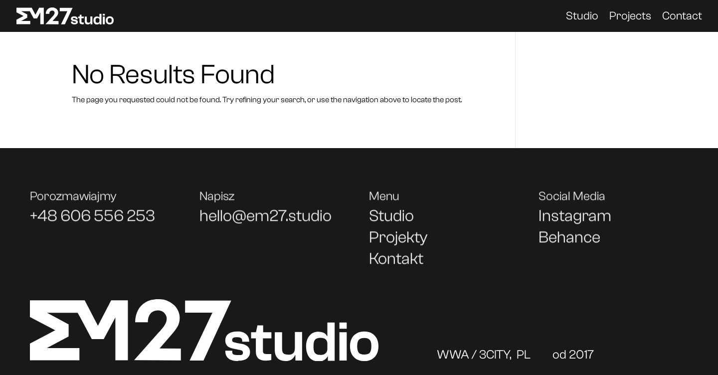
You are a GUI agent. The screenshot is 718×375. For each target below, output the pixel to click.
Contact (682, 17)
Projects (630, 17)
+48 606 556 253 (92, 219)
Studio (582, 17)
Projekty (398, 240)
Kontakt (396, 262)
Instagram (574, 219)
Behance (569, 240)
